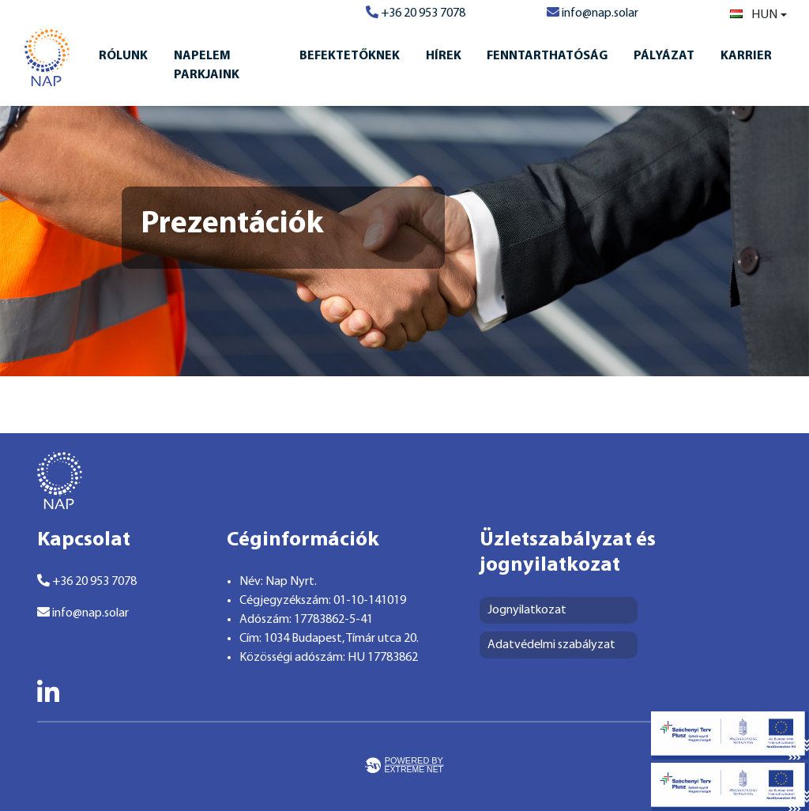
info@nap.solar (592, 13)
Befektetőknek (349, 56)
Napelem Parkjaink (206, 65)
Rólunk (123, 56)
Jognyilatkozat (526, 610)
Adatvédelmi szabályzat (551, 645)
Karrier (746, 56)
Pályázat (664, 56)
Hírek (443, 56)
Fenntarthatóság (547, 56)
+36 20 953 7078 (415, 13)
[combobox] (758, 15)
